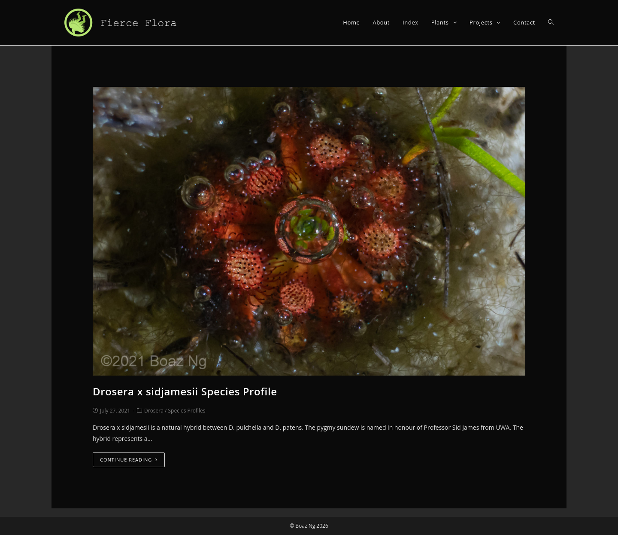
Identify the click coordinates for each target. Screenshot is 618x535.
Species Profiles (187, 410)
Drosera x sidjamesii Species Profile (185, 391)
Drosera (154, 410)
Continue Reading (129, 459)
